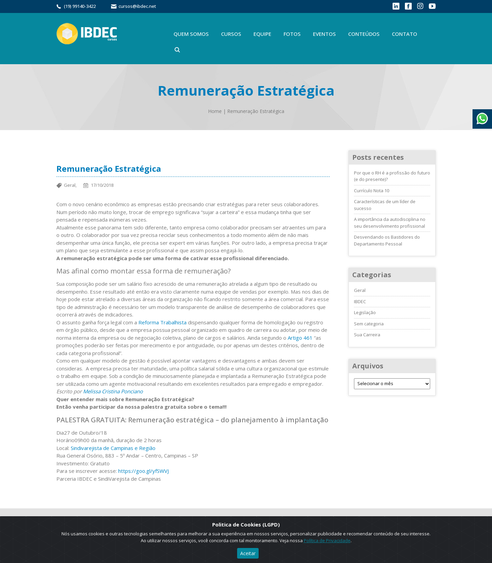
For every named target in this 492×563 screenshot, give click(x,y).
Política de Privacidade (327, 540)
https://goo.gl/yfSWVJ (143, 470)
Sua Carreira (367, 335)
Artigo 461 (300, 337)
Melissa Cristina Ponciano (113, 391)
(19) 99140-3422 (80, 6)
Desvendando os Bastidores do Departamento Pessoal (387, 240)
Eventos (324, 33)
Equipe (262, 33)
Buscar (177, 50)
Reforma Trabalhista (162, 322)
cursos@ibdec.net (137, 6)
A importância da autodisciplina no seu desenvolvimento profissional (389, 222)
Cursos (231, 33)
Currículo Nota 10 (371, 190)
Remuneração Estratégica (255, 111)
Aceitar (248, 553)
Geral (360, 290)
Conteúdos (364, 33)
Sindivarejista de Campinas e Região (113, 448)
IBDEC (360, 301)
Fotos (292, 33)
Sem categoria (369, 324)
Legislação (365, 312)
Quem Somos (191, 33)
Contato (404, 33)
